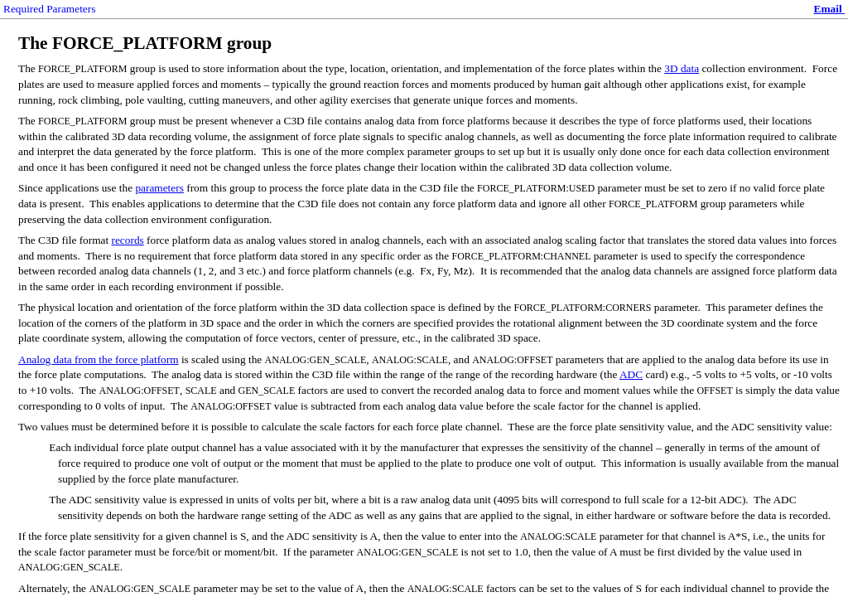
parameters (159, 188)
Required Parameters (49, 8)
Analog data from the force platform (98, 359)
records (128, 240)
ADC (631, 374)
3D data (681, 68)
